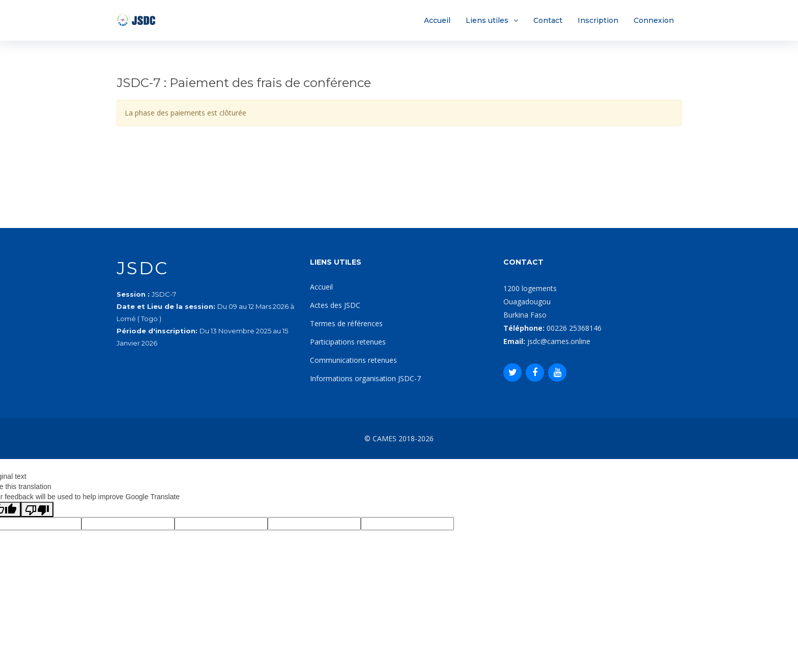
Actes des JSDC (335, 305)
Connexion (654, 20)
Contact (547, 20)
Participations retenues (348, 342)
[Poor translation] (37, 509)
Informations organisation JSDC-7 (365, 378)
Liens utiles (487, 20)
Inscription (598, 20)
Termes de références (346, 323)
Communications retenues (353, 360)
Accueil (437, 20)
